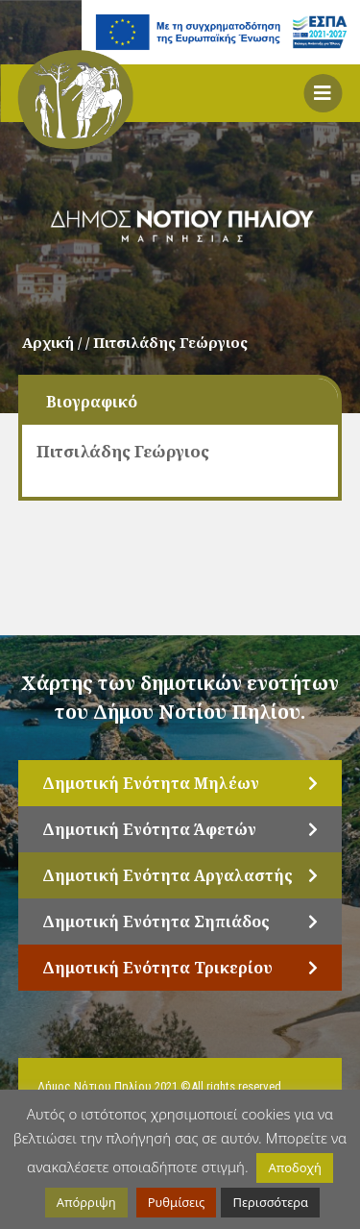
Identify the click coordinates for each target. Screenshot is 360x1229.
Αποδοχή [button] (294, 1167)
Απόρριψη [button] (86, 1202)
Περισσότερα (270, 1202)
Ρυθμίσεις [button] (176, 1202)
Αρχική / (53, 342)
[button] (322, 93)
